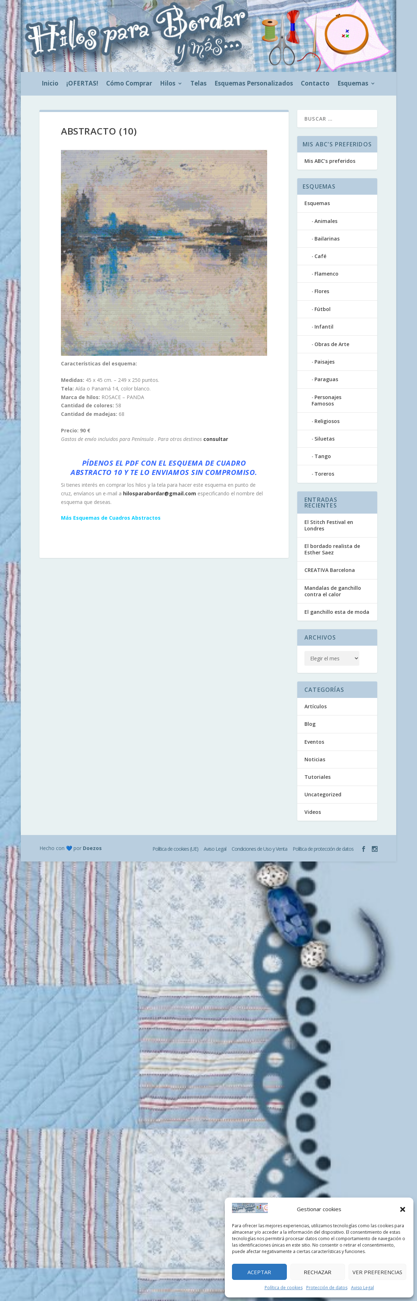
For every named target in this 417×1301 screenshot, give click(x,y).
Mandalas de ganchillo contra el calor (332, 591)
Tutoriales (317, 776)
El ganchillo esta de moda (336, 611)
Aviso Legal (362, 1288)
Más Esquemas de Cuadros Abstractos (111, 517)
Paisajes (324, 361)
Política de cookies (284, 1288)
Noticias (314, 759)
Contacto (315, 84)
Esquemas (352, 84)
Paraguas (326, 379)
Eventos (314, 741)
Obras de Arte (331, 344)
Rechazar (317, 1272)
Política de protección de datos (323, 848)
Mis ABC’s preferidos (329, 160)
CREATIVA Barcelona (329, 570)
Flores (321, 291)
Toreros (324, 473)
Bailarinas (327, 238)
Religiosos (327, 421)
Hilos (167, 84)
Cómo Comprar (129, 84)
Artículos (315, 706)
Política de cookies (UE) (175, 848)
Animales (325, 221)
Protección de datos (326, 1288)
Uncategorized (322, 794)
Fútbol (322, 309)
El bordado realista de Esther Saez (332, 549)
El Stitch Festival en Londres (328, 525)
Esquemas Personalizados (253, 84)
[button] (402, 1209)
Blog (310, 723)
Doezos (92, 848)
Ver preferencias (377, 1272)
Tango (322, 456)
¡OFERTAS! (82, 84)
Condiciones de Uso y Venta (259, 848)
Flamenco (326, 273)
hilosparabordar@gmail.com (159, 493)
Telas (198, 84)
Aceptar (259, 1272)
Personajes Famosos (326, 400)
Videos (312, 812)
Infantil (323, 326)
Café (320, 256)
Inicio (50, 84)
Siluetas (324, 438)
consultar (215, 439)
